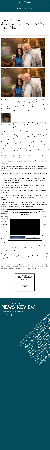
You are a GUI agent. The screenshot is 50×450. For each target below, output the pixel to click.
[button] (25, 214)
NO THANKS (33, 237)
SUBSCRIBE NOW (17, 237)
